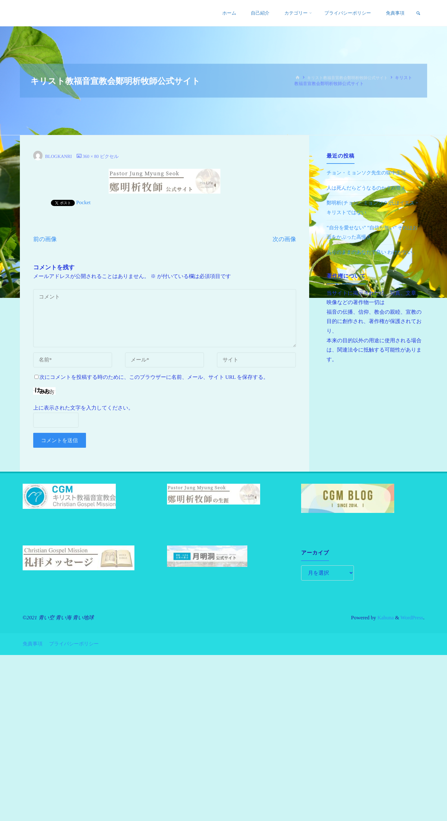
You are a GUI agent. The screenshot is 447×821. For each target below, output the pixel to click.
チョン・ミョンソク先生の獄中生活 (369, 173)
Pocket (83, 202)
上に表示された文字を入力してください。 (83, 408)
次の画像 (284, 239)
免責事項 (33, 643)
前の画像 (45, 239)
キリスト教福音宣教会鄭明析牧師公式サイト (350, 77)
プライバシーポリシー (77, 643)
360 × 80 (93, 156)
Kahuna (385, 618)
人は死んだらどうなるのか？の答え (369, 188)
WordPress (411, 618)
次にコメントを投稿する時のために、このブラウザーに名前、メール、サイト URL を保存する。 (151, 377)
